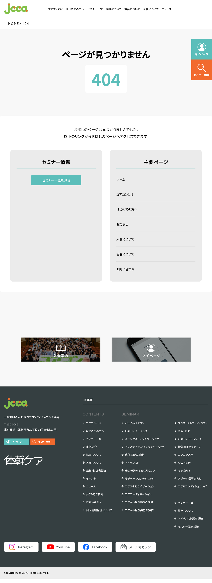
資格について (114, 9)
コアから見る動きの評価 (139, 506)
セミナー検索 (44, 446)
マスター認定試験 (188, 531)
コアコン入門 (185, 459)
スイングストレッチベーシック (142, 443)
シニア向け (184, 467)
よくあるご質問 (94, 498)
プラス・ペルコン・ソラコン (193, 427)
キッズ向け (184, 475)
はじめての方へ (75, 9)
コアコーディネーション (138, 498)
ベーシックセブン (135, 427)
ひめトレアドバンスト (190, 443)
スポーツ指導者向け (190, 483)
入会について (151, 9)
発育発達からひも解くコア (140, 475)
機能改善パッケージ (189, 451)
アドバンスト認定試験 (190, 523)
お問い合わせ (126, 273)
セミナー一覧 (95, 9)
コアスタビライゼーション (139, 491)
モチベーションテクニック (139, 483)
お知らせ (122, 226)
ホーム (121, 179)
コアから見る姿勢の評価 (139, 514)
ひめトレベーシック (136, 435)
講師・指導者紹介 (96, 475)
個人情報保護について (99, 514)
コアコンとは (55, 9)
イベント (91, 483)
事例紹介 (91, 451)
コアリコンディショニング (192, 491)
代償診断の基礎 (134, 459)
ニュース (167, 9)
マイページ (17, 446)
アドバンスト (132, 467)
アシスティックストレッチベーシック (145, 451)
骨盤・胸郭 (184, 435)
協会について (132, 9)
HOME (88, 404)
